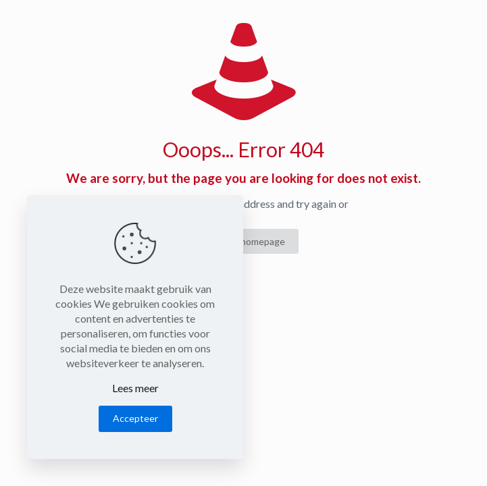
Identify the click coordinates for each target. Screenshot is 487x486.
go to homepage (250, 241)
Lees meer (135, 387)
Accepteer (135, 418)
